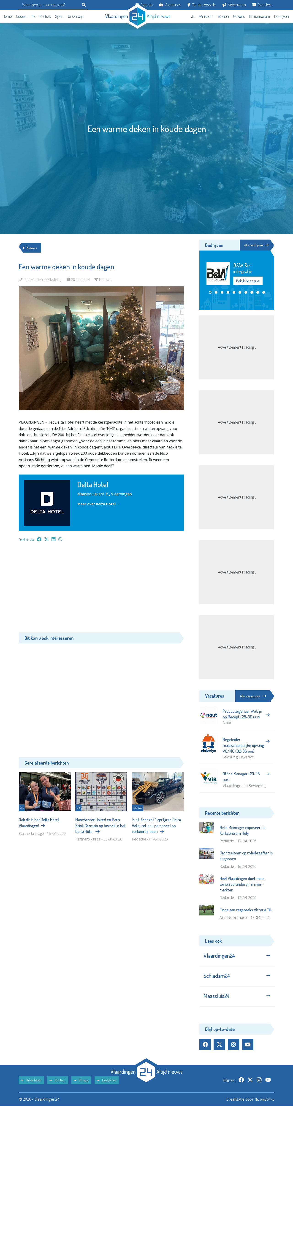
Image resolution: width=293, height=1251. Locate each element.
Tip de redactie (201, 4)
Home (7, 16)
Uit (193, 16)
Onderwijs (75, 16)
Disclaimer (107, 1088)
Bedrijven (281, 16)
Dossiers (262, 4)
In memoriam (259, 16)
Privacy (81, 1088)
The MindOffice (261, 1107)
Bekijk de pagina (248, 281)
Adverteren (234, 4)
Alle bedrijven (253, 245)
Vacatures (170, 4)
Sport (59, 16)
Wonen (223, 16)
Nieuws (21, 16)
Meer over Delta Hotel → (100, 503)
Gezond (239, 16)
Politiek (45, 16)
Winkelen (206, 16)
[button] (210, 293)
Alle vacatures (253, 696)
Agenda (144, 4)
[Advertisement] (101, 589)
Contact (57, 1088)
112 (33, 16)
